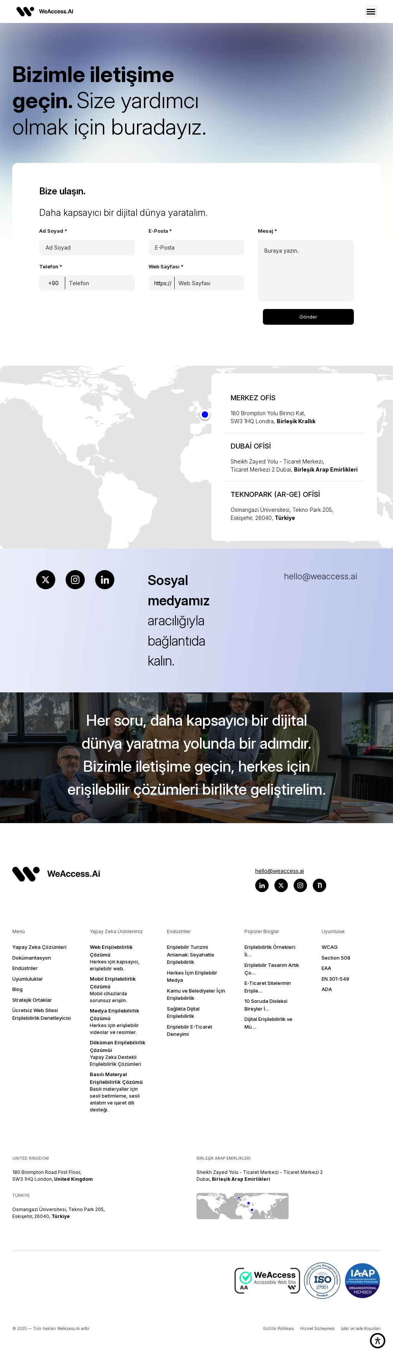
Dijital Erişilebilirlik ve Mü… (268, 1023)
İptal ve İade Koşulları (361, 1328)
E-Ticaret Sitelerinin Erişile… (267, 987)
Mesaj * (267, 231)
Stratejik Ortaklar (32, 1000)
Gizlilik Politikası (278, 1328)
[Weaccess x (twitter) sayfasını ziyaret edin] (281, 885)
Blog (17, 989)
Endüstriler (25, 968)
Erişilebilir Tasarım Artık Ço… (271, 969)
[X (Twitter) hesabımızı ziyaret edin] (45, 579)
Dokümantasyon (31, 958)
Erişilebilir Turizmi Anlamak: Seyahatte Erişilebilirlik (190, 954)
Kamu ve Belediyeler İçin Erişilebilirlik (196, 994)
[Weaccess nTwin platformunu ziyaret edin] (319, 885)
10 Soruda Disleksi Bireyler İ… (265, 1005)
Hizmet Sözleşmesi (317, 1328)
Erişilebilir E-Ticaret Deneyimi (189, 1030)
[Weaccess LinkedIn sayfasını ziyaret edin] (262, 885)
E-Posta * (160, 231)
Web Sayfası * (166, 266)
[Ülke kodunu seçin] (53, 283)
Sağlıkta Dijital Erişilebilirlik (183, 1012)
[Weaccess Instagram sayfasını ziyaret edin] (300, 885)
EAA (326, 968)
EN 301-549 (335, 979)
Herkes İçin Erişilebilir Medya (192, 976)
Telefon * (50, 266)
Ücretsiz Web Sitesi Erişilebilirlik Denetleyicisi (41, 1014)
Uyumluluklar (27, 979)
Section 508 (336, 958)
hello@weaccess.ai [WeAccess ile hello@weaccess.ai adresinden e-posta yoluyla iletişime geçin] (279, 871)
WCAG (330, 947)
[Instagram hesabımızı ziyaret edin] (75, 579)
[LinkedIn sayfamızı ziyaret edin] (104, 579)
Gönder (308, 317)
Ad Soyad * (53, 231)
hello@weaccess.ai (320, 576)
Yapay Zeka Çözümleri (39, 947)
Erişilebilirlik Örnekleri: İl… (270, 951)
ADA (327, 989)
